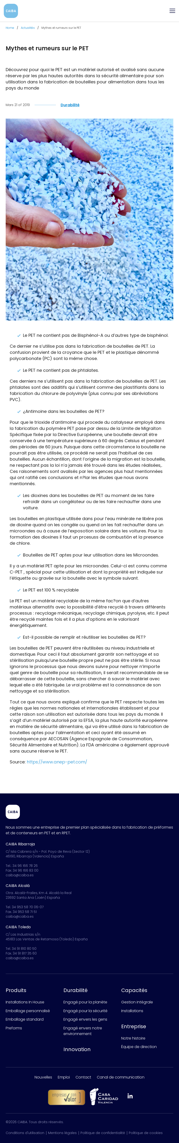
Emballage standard (25, 1019)
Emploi (64, 1077)
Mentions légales (62, 1132)
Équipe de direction (139, 1046)
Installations (132, 1011)
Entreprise (133, 1026)
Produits (16, 990)
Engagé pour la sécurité (85, 1011)
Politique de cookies (146, 1132)
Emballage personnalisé (28, 1011)
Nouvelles (43, 1077)
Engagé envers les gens (85, 1019)
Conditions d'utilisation (25, 1132)
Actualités (28, 28)
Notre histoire (133, 1038)
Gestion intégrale (137, 1002)
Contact (83, 1077)
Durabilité (75, 990)
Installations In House (25, 1002)
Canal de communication (120, 1077)
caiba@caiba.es (20, 875)
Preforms (14, 1028)
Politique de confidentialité (103, 1132)
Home (10, 28)
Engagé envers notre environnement (82, 1030)
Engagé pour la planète (85, 1002)
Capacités (134, 990)
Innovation (77, 1049)
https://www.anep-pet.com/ (57, 764)
